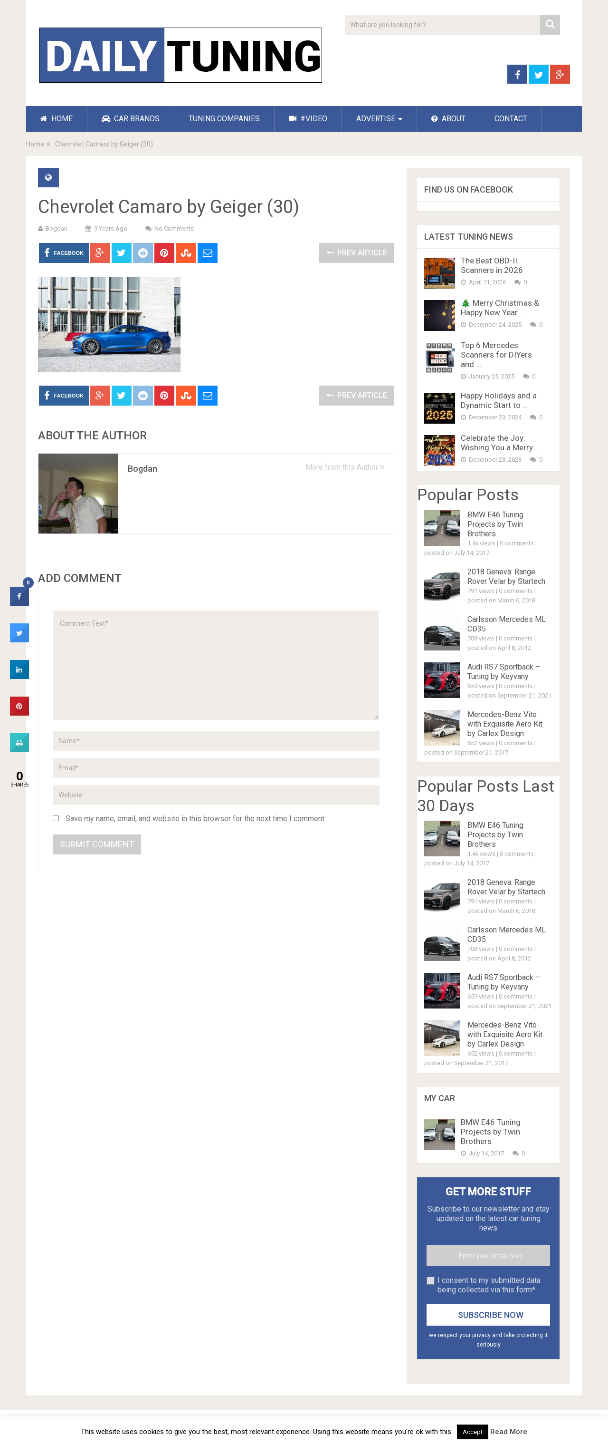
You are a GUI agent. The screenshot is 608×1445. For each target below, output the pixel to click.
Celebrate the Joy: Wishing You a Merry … (500, 442)
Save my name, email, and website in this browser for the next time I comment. (196, 818)
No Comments (174, 228)
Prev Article (356, 252)
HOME (56, 118)
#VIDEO (308, 118)
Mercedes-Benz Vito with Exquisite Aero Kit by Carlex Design (504, 724)
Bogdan (56, 228)
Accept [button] (473, 1431)
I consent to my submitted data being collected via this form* (489, 1285)
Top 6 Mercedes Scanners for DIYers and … (496, 354)
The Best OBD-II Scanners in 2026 (492, 265)
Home (35, 144)
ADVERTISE (375, 118)
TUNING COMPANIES (224, 118)
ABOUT (448, 118)
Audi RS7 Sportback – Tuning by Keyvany (503, 671)
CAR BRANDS (131, 118)
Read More (508, 1431)
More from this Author (344, 467)
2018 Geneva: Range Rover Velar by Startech (506, 576)
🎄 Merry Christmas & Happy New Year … (500, 307)
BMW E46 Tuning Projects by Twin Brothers (495, 524)
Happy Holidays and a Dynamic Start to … (499, 400)
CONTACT (510, 118)
